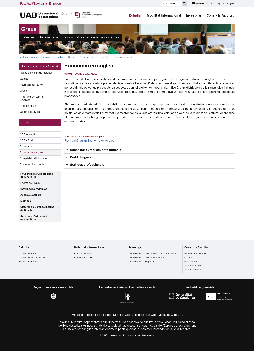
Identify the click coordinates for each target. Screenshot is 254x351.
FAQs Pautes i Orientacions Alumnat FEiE (39, 175)
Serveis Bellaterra (193, 265)
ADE (22, 128)
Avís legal (77, 314)
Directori (198, 3)
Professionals (28, 105)
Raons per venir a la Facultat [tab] (39, 66)
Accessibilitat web (144, 314)
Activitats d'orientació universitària (39, 217)
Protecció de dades (98, 314)
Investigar (193, 15)
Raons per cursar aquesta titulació (95, 150)
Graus (71, 57)
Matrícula (39, 200)
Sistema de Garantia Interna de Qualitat (39, 208)
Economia (26, 146)
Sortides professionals (86, 165)
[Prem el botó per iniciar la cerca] (184, 3)
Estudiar (135, 15)
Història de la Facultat (195, 253)
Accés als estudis (39, 194)
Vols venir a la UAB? (84, 257)
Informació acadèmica (39, 188)
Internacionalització (31, 84)
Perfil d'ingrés (80, 157)
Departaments (191, 261)
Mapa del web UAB (170, 314)
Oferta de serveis (30, 111)
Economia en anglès (31, 152)
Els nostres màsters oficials (33, 257)
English (230, 3)
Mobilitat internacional (89, 247)
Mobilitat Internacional (164, 15)
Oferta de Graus (39, 182)
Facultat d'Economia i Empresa (40, 3)
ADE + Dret (26, 140)
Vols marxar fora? (83, 253)
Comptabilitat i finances (33, 158)
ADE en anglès (28, 134)
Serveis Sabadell (192, 269)
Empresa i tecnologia (32, 164)
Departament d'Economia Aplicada (146, 257)
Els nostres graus (27, 253)
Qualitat (24, 78)
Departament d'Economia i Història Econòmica (152, 253)
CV (209, 3)
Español (221, 3)
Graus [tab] (25, 122)
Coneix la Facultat (220, 15)
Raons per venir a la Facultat (94, 57)
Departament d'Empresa (141, 261)
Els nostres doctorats (30, 261)
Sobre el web (122, 314)
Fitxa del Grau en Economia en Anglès (89, 140)
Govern (188, 257)
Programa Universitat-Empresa (33, 98)
